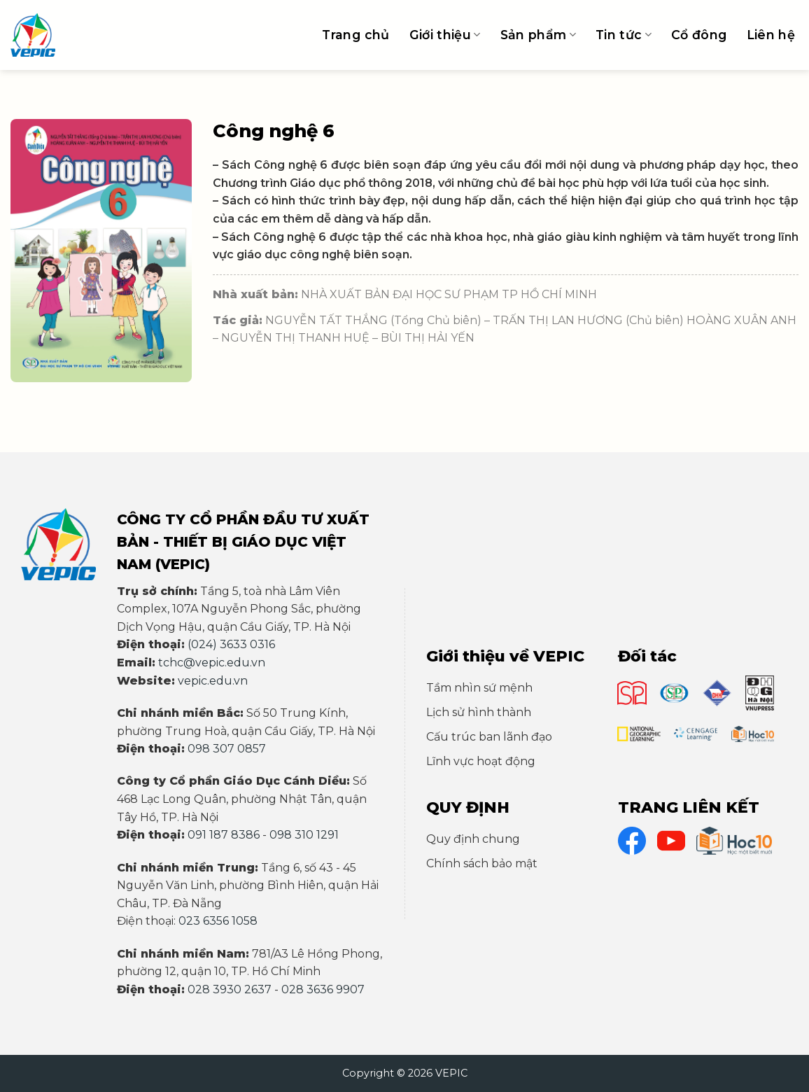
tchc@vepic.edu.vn (211, 662)
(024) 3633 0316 (231, 644)
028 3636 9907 (323, 989)
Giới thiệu (445, 34)
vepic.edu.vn (213, 680)
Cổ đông (698, 34)
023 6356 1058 (218, 920)
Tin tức (624, 34)
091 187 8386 (224, 834)
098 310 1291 (304, 834)
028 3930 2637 (230, 989)
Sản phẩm (538, 34)
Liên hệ (771, 34)
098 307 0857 (227, 748)
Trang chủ (355, 34)
